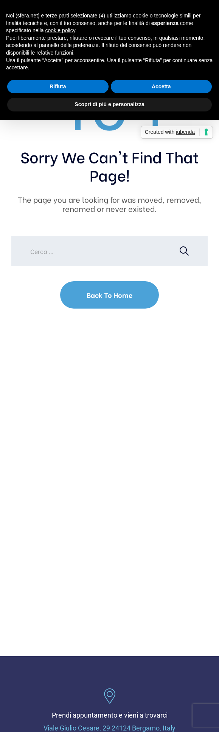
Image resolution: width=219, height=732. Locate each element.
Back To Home (109, 295)
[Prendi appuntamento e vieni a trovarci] (109, 696)
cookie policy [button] (60, 30)
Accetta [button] (161, 86)
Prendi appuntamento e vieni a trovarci (110, 715)
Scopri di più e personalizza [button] (109, 104)
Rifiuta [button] (58, 86)
